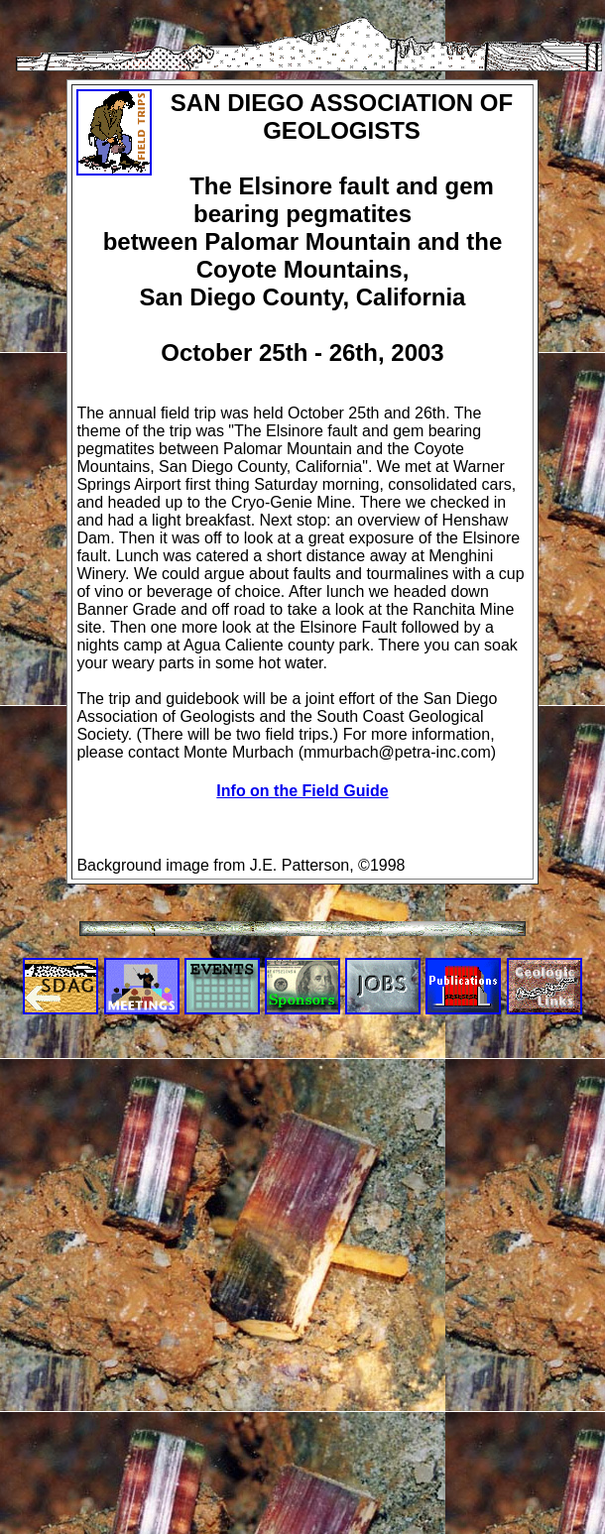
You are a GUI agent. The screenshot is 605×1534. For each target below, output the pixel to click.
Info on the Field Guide (302, 790)
